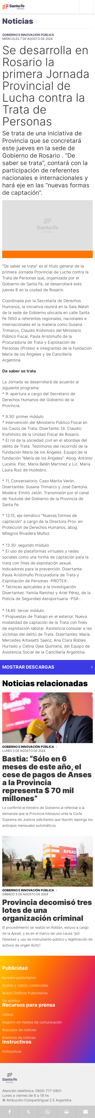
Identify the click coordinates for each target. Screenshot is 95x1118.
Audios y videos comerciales (25, 985)
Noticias (17, 21)
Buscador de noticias (19, 1030)
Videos (7, 1014)
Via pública (11, 1000)
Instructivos (11, 1051)
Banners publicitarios (19, 977)
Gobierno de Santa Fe (13, 6)
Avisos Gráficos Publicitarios (25, 993)
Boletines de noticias (19, 1037)
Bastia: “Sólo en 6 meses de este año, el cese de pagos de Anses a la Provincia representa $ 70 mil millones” (47, 778)
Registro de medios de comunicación (32, 1022)
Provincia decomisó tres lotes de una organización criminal (47, 910)
